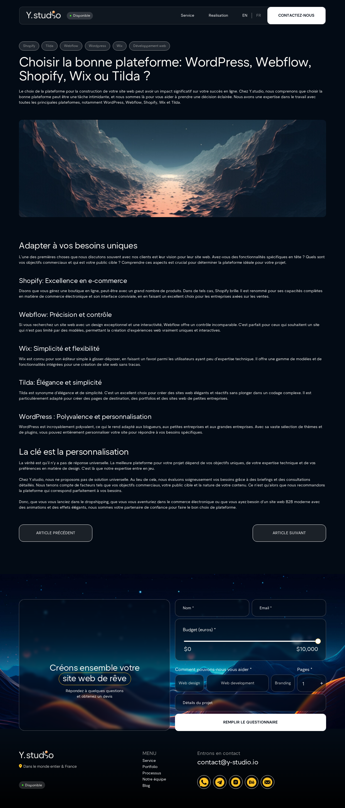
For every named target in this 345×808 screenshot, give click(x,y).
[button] (321, 683)
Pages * (304, 669)
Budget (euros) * (199, 629)
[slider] (318, 641)
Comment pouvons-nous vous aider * (213, 669)
